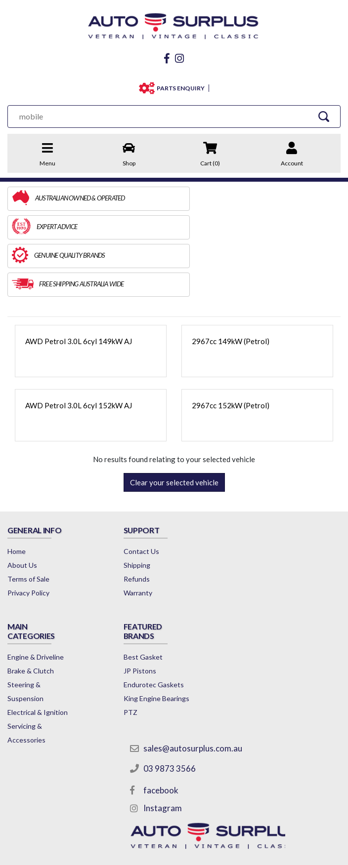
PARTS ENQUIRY (180, 88)
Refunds (130, 521)
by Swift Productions (174, 852)
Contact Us (135, 494)
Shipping (130, 508)
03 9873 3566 (164, 670)
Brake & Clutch (250, 531)
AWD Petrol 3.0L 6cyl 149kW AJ (78, 283)
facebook (155, 692)
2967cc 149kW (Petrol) (230, 283)
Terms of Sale (28, 521)
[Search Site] (325, 116)
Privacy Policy (28, 535)
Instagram (157, 710)
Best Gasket (26, 679)
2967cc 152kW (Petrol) (230, 348)
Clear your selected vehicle (174, 425)
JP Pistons (23, 693)
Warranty (131, 535)
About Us (22, 508)
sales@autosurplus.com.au (187, 650)
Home (16, 494)
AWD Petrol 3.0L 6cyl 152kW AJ (78, 348)
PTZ (14, 762)
